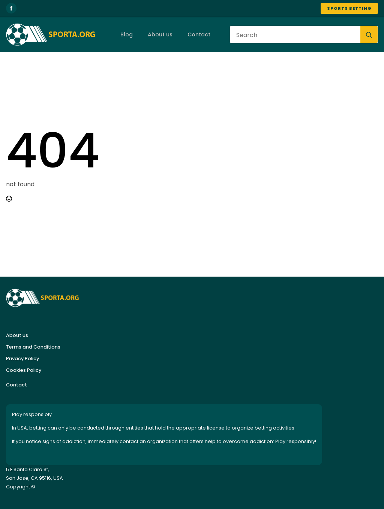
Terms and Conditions (33, 347)
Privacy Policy (22, 358)
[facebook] (11, 8)
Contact (198, 34)
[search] (369, 34)
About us (159, 34)
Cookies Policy (23, 370)
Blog (126, 34)
